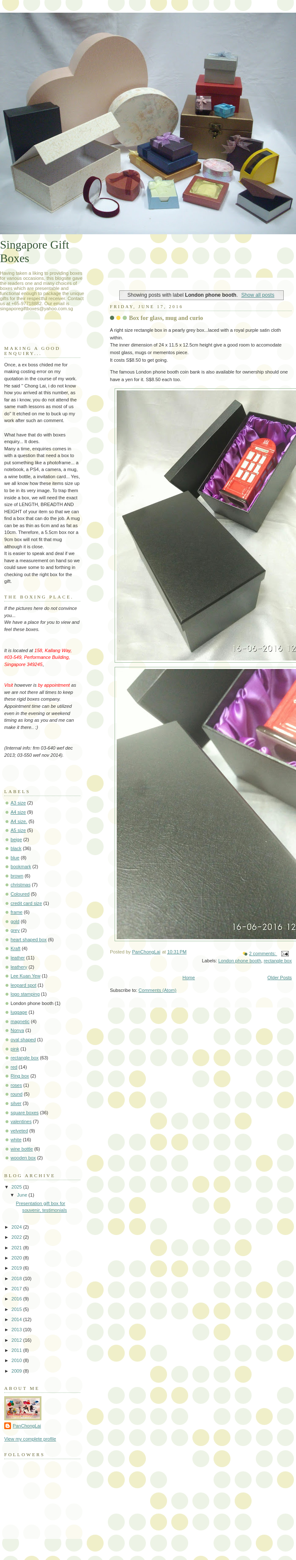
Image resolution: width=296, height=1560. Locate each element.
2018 (17, 1278)
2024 (17, 1227)
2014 (17, 1319)
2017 (17, 1288)
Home (188, 977)
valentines (21, 1121)
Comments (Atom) (158, 990)
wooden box (23, 1157)
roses (16, 1085)
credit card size (26, 903)
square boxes (24, 1112)
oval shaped (23, 1039)
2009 (17, 1370)
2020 (17, 1257)
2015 (17, 1309)
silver (16, 1103)
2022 (17, 1237)
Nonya (17, 1030)
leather (18, 957)
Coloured (20, 893)
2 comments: (263, 953)
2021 (17, 1247)
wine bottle (22, 1148)
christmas (20, 884)
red (14, 1067)
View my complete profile (30, 1438)
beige (16, 839)
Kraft (15, 948)
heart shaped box (29, 939)
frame (16, 912)
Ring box (20, 1075)
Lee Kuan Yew (26, 975)
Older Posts (279, 977)
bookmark (21, 866)
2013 (17, 1329)
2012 (17, 1340)
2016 (17, 1298)
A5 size (18, 830)
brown (17, 875)
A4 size (18, 812)
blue (15, 857)
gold (15, 921)
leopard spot (23, 985)
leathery (19, 967)
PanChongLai (27, 1425)
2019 (17, 1267)
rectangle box (278, 960)
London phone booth (239, 960)
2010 (17, 1360)
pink (15, 1048)
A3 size (18, 802)
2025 (17, 1186)
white (16, 1139)
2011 (17, 1350)
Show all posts (257, 295)
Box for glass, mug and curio (166, 317)
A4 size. (19, 821)
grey (15, 930)
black (16, 848)
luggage (19, 1012)
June (22, 1194)
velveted (19, 1130)
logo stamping (25, 994)
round (16, 1094)
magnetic (20, 1021)
